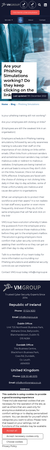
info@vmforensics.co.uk (28, 382)
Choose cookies (15, 442)
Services (9, 20)
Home (5, 104)
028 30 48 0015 (29, 376)
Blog (20, 20)
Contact (42, 20)
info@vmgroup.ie (28, 317)
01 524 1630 (29, 311)
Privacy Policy (9, 446)
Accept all (12, 430)
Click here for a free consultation (25, 12)
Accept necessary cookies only (23, 436)
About (30, 20)
